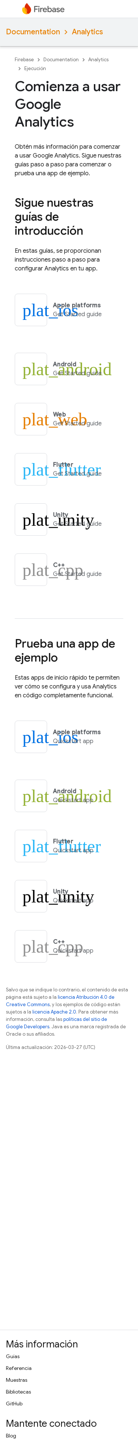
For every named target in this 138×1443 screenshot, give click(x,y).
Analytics (87, 32)
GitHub (14, 1403)
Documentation (33, 32)
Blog (11, 1435)
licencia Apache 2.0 (54, 1012)
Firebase (24, 59)
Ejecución (35, 68)
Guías (13, 1356)
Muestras (16, 1380)
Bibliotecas (18, 1391)
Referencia (19, 1368)
